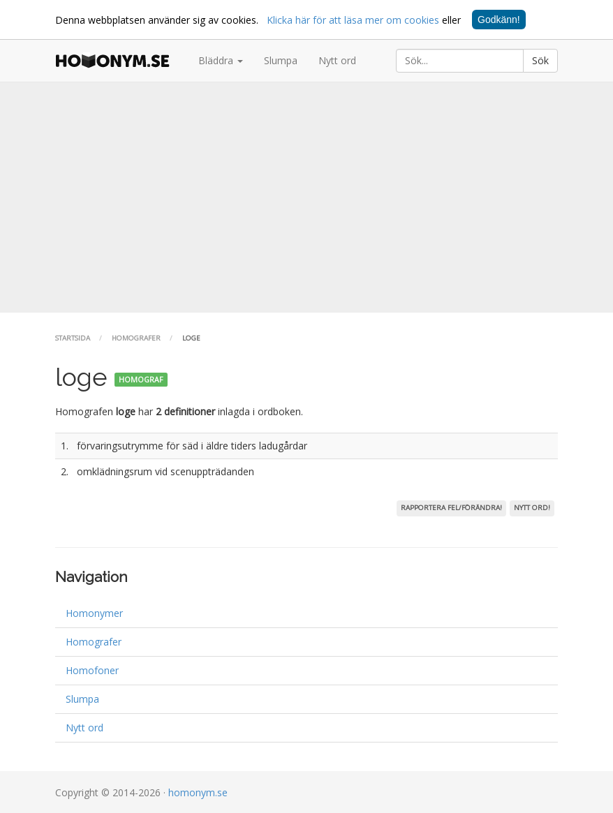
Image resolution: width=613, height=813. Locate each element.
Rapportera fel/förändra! (451, 507)
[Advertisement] (306, 197)
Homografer (136, 338)
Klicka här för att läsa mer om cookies (353, 20)
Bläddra (220, 60)
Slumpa (280, 60)
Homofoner (92, 670)
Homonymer (94, 613)
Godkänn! (499, 19)
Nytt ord (337, 60)
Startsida (72, 338)
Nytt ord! (532, 507)
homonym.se (198, 792)
